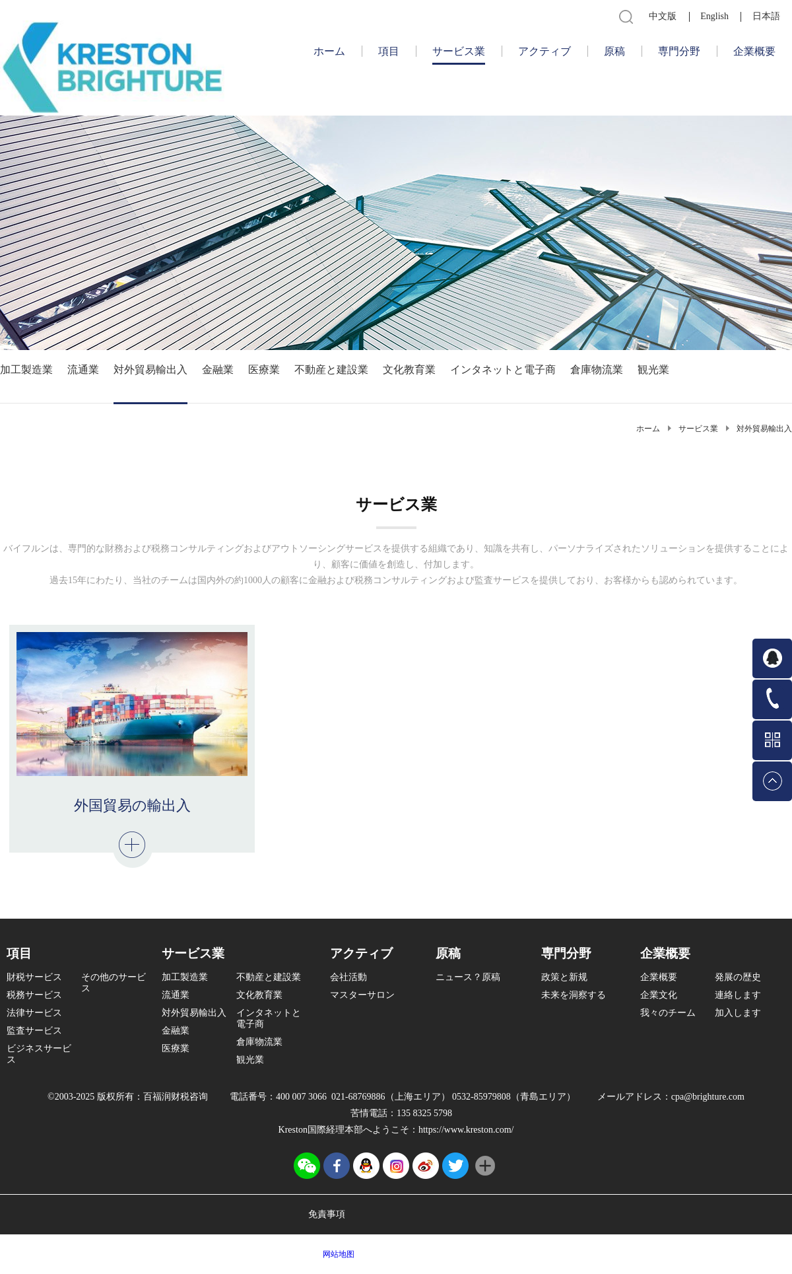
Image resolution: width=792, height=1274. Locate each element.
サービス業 (698, 428)
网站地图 (336, 1254)
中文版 (662, 16)
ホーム (329, 51)
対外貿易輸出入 (764, 428)
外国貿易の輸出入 (132, 805)
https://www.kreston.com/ (466, 1130)
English (714, 16)
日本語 (766, 16)
